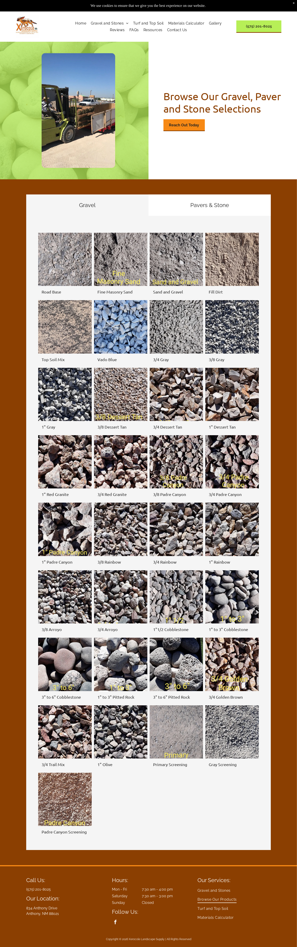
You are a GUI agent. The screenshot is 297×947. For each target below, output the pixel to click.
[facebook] (115, 923)
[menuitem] (81, 23)
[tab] (87, 205)
